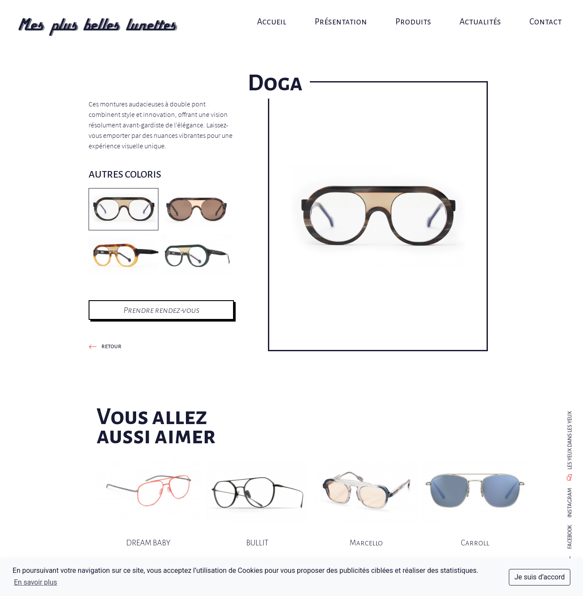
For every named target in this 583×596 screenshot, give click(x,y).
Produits (411, 16)
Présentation (340, 16)
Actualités (476, 16)
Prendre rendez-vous (161, 310)
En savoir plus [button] (35, 582)
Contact (539, 16)
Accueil (273, 16)
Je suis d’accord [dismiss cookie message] (539, 577)
